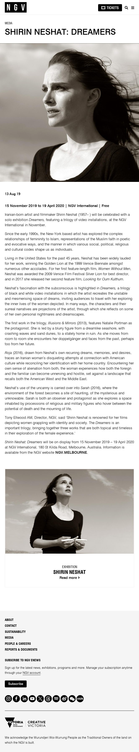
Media (9, 637)
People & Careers (18, 643)
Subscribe (15, 684)
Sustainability (15, 631)
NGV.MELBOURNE (71, 453)
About (9, 620)
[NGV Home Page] (16, 7)
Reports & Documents (21, 649)
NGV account (31, 673)
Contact (11, 625)
